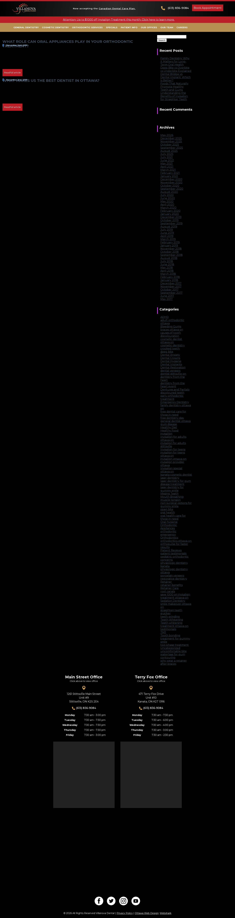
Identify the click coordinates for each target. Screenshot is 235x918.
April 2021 (166, 166)
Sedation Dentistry (172, 600)
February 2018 (170, 277)
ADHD (164, 317)
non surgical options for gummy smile (176, 504)
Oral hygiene (168, 522)
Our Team (166, 27)
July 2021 (166, 157)
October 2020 (169, 185)
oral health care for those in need (173, 517)
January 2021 (169, 176)
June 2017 (167, 296)
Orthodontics (169, 537)
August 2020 (169, 191)
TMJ (163, 632)
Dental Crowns (170, 358)
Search (161, 33)
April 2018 (166, 270)
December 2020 (171, 179)
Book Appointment (208, 7)
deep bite (166, 351)
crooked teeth (170, 348)
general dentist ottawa (175, 421)
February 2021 (170, 173)
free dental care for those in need (173, 413)
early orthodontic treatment (172, 397)
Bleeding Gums (170, 326)
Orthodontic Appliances (168, 527)
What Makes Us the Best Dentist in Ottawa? (51, 80)
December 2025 (171, 138)
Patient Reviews (171, 550)
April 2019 (166, 236)
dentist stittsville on (173, 373)
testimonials (168, 629)
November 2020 (171, 182)
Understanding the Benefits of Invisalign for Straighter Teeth (174, 96)
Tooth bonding (170, 635)
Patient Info (129, 27)
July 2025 (166, 154)
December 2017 (170, 283)
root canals (167, 591)
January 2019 (169, 245)
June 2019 (167, 232)
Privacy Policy (125, 913)
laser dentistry (169, 477)
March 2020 (168, 207)
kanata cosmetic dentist (176, 474)
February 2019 (170, 242)
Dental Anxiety (170, 354)
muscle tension (170, 499)
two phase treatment (174, 645)
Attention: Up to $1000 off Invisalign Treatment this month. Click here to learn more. (118, 19)
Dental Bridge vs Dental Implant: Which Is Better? (175, 77)
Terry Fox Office (151, 677)
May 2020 (166, 201)
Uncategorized (170, 648)
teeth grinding (170, 616)
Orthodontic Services (87, 27)
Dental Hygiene (170, 361)
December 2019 (170, 217)
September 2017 (171, 292)
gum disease (168, 424)
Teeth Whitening (171, 619)
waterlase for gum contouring (172, 656)
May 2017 (166, 299)
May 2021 (166, 163)
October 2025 (169, 144)
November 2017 (170, 286)
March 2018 (168, 273)
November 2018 (171, 248)
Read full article (12, 72)
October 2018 (169, 251)
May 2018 (166, 267)
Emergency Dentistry (174, 402)
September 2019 (171, 223)
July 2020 (167, 195)
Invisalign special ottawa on (171, 470)
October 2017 (169, 289)
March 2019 (168, 239)
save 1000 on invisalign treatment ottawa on (175, 596)
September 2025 (171, 147)
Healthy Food (169, 430)
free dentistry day (172, 418)
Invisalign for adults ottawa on (173, 438)
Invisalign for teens (172, 449)
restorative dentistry (173, 578)
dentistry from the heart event (172, 385)
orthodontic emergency (168, 533)
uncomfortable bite (173, 651)
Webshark (165, 913)
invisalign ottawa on (173, 458)
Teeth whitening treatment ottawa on (174, 624)
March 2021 (168, 169)
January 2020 (169, 214)
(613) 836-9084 (178, 8)
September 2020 (171, 188)
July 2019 (166, 229)
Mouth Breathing (172, 496)
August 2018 (168, 258)
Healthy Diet (168, 427)
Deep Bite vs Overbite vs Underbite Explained (175, 69)
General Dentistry (26, 27)
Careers (182, 27)
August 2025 (169, 151)
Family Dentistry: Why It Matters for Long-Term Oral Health (174, 61)
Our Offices (149, 27)
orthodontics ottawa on (176, 540)
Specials (111, 27)
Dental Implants (171, 364)
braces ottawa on (171, 329)
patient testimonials (173, 553)
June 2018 (167, 264)
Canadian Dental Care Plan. (117, 8)
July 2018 (166, 261)
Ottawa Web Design (147, 913)
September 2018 (171, 255)
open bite (166, 509)
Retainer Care (169, 588)
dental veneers (170, 370)
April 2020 (167, 204)
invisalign (166, 433)
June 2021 (167, 160)
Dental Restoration (172, 367)
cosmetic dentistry (172, 345)
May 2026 (166, 135)
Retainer (166, 581)
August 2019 (168, 226)
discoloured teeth (172, 392)
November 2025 (171, 141)
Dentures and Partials (174, 389)
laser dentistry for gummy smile (172, 489)
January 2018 (169, 280)
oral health (167, 512)
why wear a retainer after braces (173, 662)
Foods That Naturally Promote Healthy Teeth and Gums (174, 86)
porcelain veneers (172, 575)
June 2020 (167, 198)
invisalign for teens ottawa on (172, 454)
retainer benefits (171, 585)
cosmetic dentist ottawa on (171, 341)
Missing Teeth (169, 493)
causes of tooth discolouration (170, 334)
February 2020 (170, 210)
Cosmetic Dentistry (55, 27)
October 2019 (169, 220)
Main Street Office (83, 677)
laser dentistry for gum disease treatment (175, 482)
